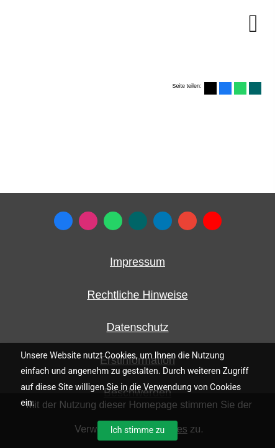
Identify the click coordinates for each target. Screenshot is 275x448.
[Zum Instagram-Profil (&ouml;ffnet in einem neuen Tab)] (88, 221)
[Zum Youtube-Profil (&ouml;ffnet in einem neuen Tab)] (212, 221)
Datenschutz (137, 327)
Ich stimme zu (137, 430)
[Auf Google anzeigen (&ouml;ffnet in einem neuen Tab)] (187, 221)
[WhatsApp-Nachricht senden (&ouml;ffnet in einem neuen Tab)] (113, 221)
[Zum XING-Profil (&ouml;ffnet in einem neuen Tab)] (137, 221)
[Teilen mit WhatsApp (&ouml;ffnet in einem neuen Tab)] (240, 88)
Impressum (137, 262)
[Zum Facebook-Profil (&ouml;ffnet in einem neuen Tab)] (63, 221)
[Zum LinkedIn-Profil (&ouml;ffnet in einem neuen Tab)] (162, 221)
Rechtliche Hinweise (137, 295)
